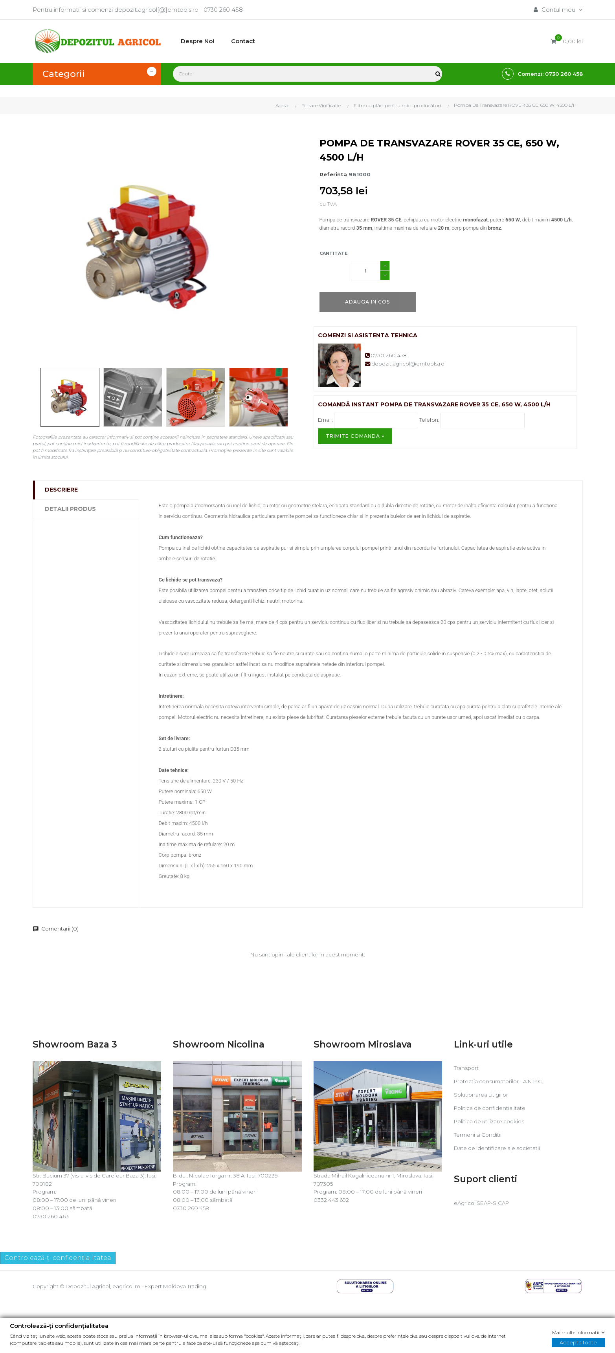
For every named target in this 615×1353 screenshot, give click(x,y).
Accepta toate (578, 1342)
